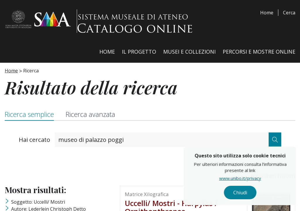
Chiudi (253, 193)
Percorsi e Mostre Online (259, 51)
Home (266, 12)
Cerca (289, 12)
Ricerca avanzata (90, 114)
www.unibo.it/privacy (254, 180)
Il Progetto (139, 51)
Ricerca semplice (29, 114)
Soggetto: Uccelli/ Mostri (38, 202)
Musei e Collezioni (189, 51)
